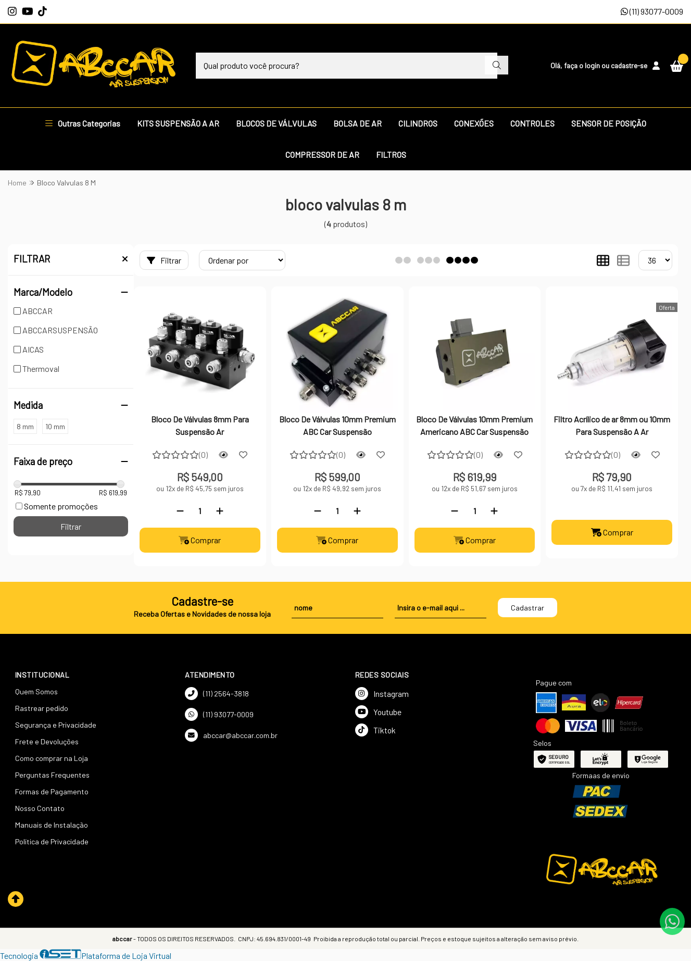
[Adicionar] (220, 510)
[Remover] (180, 510)
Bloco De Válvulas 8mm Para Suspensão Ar (200, 425)
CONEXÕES (474, 123)
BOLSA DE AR (357, 123)
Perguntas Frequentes (52, 774)
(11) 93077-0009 (652, 11)
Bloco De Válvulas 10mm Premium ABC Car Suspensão (337, 425)
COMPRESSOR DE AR (322, 154)
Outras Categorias (82, 123)
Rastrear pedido (41, 708)
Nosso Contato (40, 808)
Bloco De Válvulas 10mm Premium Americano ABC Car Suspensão (474, 425)
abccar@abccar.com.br (231, 735)
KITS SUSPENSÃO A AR (178, 123)
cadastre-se (629, 65)
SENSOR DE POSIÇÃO (608, 123)
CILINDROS (417, 123)
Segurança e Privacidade (55, 724)
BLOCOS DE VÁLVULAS (276, 123)
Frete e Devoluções (47, 741)
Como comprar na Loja (51, 758)
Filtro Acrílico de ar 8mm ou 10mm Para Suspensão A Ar (612, 425)
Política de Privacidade (52, 841)
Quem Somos (36, 691)
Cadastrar (527, 607)
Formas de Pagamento (52, 791)
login (593, 65)
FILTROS (391, 154)
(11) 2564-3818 (217, 693)
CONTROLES (532, 123)
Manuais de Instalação (51, 824)
